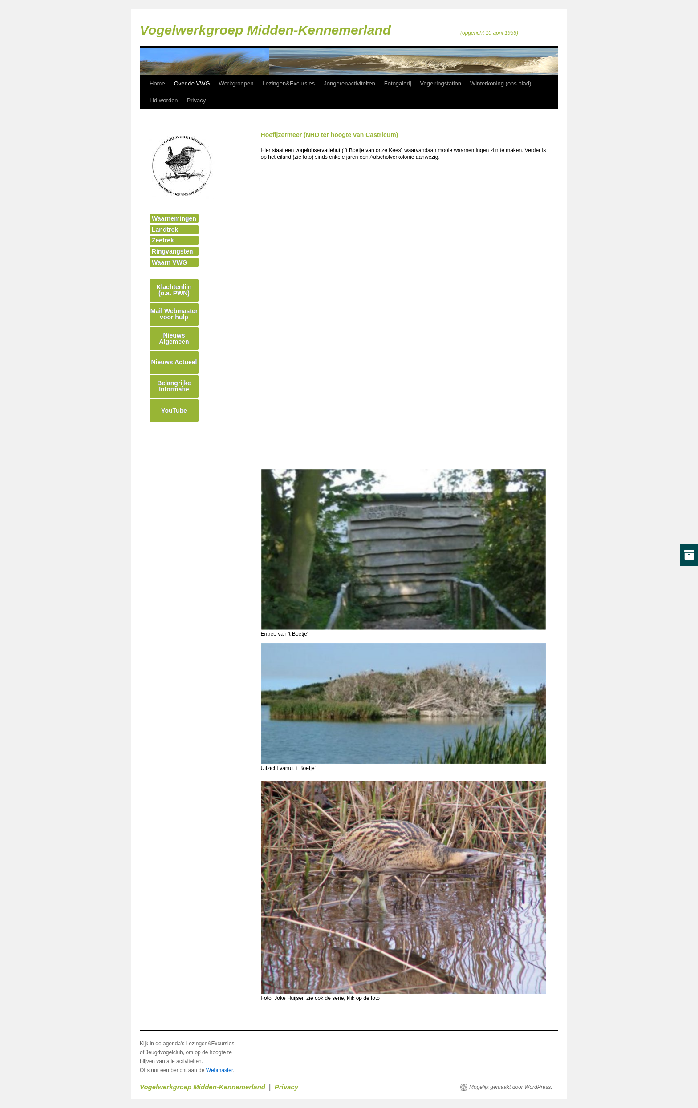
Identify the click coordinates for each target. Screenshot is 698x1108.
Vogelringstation (441, 83)
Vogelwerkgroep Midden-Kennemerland (265, 30)
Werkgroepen (236, 83)
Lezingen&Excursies (288, 83)
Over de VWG (192, 83)
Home (157, 83)
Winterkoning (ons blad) (500, 83)
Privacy (196, 100)
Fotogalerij (397, 83)
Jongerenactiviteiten (349, 83)
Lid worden (164, 100)
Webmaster (219, 1070)
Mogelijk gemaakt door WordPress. (510, 1087)
